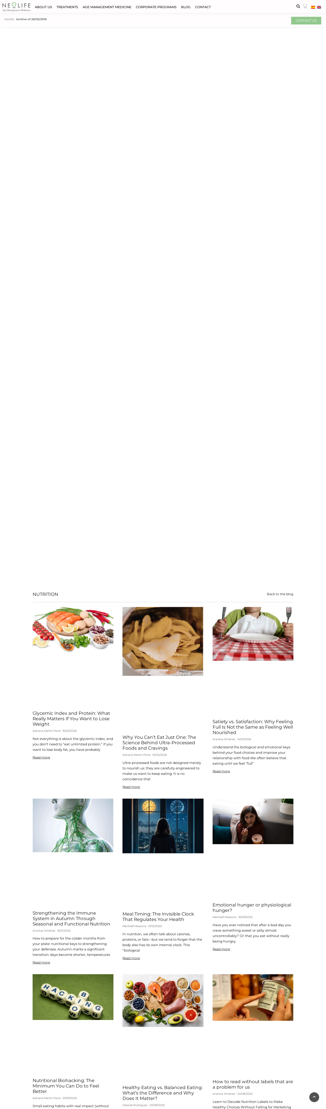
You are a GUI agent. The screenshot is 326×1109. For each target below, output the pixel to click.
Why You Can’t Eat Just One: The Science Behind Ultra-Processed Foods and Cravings (159, 743)
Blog (186, 7)
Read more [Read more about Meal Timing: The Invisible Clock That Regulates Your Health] (131, 958)
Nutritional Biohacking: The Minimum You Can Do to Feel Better (66, 1086)
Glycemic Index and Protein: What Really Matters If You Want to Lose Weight (71, 718)
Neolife (9, 19)
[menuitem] (313, 7)
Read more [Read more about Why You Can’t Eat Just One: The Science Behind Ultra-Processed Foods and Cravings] (131, 787)
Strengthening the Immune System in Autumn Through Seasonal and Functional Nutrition (71, 918)
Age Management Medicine (107, 7)
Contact (203, 7)
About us (43, 7)
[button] (298, 6)
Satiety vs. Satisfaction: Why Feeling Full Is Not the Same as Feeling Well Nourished (253, 727)
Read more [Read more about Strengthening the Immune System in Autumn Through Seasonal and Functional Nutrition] (41, 962)
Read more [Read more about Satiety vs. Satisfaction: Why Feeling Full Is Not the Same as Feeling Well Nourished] (221, 771)
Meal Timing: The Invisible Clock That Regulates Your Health (158, 916)
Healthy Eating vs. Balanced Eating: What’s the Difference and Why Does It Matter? (162, 1093)
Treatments (67, 7)
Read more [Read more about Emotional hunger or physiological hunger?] (221, 949)
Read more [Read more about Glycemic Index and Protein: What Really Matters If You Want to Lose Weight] (41, 757)
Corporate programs (156, 7)
